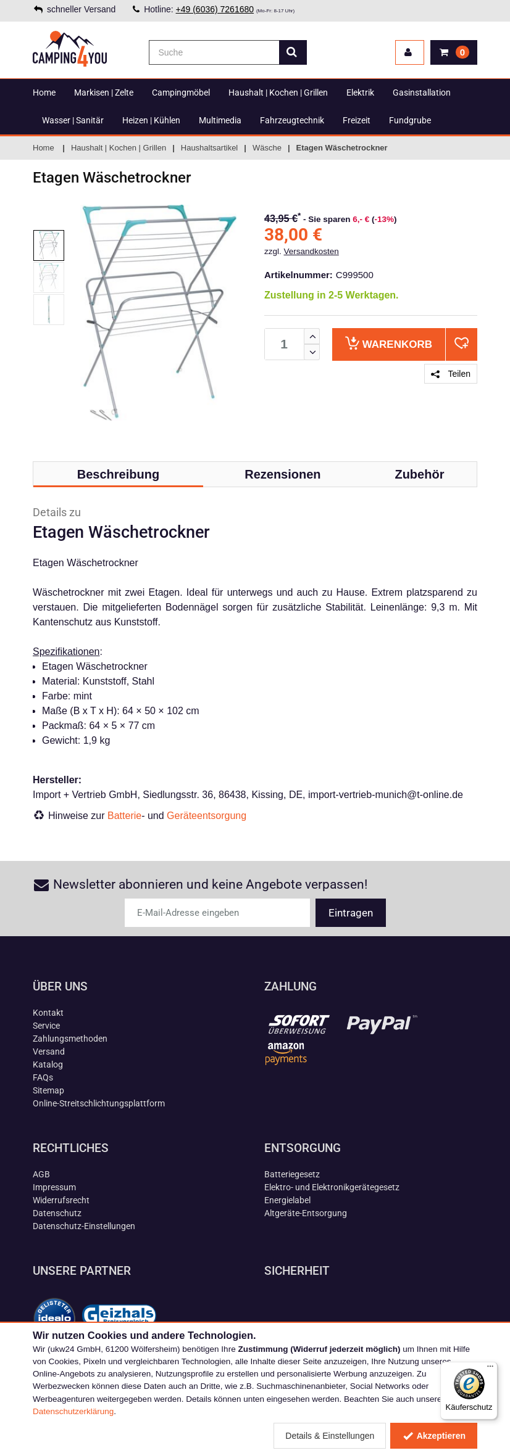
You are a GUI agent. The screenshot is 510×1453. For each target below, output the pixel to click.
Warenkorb (388, 343)
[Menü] (490, 1369)
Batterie (124, 815)
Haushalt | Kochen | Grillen (278, 92)
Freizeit (356, 120)
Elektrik (360, 92)
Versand (49, 1051)
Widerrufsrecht (61, 1200)
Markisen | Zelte (103, 92)
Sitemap (48, 1090)
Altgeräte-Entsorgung (305, 1213)
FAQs (43, 1077)
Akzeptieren (434, 1436)
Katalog (48, 1064)
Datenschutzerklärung (73, 1411)
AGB (41, 1174)
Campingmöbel (181, 92)
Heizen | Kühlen (151, 120)
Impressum (54, 1187)
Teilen (450, 374)
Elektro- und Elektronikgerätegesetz (331, 1187)
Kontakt (48, 1013)
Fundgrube (410, 120)
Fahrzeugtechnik (292, 120)
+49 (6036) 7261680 (215, 9)
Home (44, 92)
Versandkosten (311, 251)
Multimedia (220, 120)
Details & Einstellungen (329, 1436)
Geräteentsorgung (206, 815)
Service (46, 1026)
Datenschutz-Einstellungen (84, 1226)
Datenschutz (57, 1213)
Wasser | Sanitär (73, 120)
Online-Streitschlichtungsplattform (99, 1103)
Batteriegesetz (292, 1174)
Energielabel (287, 1200)
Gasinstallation (422, 92)
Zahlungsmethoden (70, 1038)
